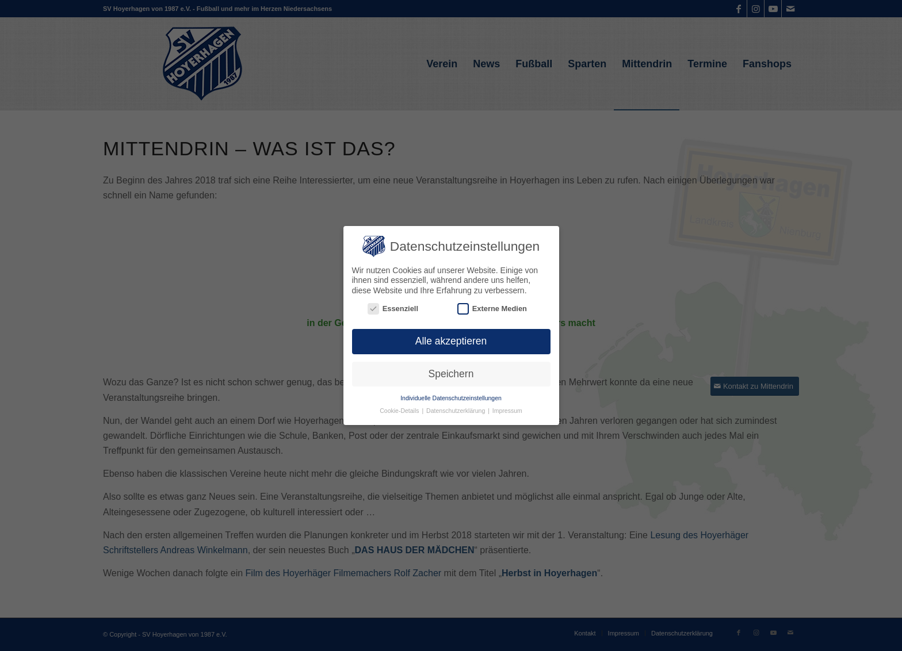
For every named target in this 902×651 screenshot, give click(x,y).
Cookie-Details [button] (400, 410)
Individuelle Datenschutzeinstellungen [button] (451, 396)
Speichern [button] (451, 372)
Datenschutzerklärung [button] (456, 410)
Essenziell (393, 307)
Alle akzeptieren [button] (451, 340)
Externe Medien (492, 307)
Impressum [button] (507, 410)
